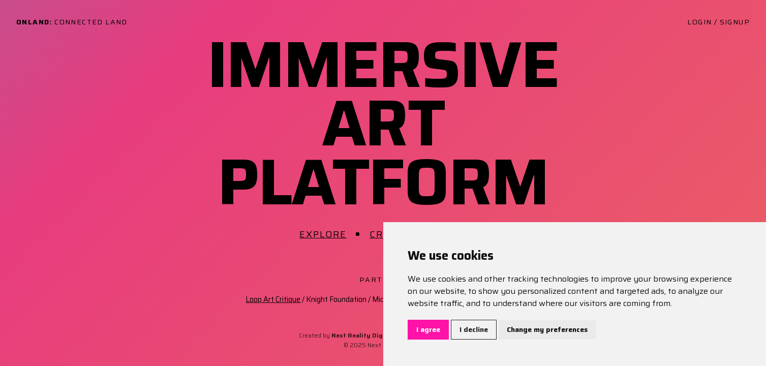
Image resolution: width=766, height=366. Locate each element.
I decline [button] (473, 329)
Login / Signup (718, 21)
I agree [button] (428, 329)
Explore (323, 234)
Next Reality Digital (362, 335)
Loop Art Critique (273, 299)
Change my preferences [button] (547, 329)
